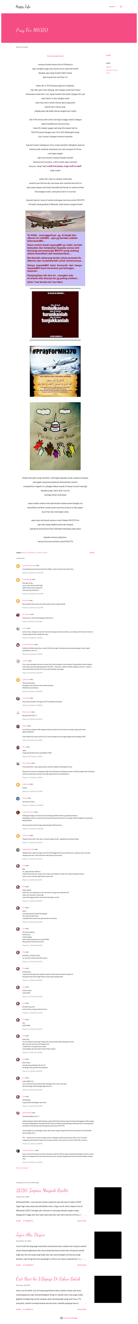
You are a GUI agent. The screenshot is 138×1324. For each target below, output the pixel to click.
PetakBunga (26, 579)
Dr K (24, 747)
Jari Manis (26, 614)
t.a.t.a (24, 628)
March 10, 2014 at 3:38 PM (32, 705)
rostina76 (25, 698)
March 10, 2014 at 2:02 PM (32, 673)
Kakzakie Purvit (28, 812)
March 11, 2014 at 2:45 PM (32, 842)
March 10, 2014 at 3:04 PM (32, 691)
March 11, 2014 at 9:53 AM (32, 791)
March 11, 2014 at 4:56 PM (32, 1106)
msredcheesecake (28, 565)
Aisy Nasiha (26, 763)
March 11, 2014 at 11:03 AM (32, 805)
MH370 (108, 67)
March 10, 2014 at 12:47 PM (32, 608)
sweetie (25, 661)
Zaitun (24, 726)
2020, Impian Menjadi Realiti (42, 1190)
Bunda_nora (26, 712)
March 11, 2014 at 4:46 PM (32, 945)
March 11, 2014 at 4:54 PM (32, 1052)
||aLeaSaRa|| (27, 1113)
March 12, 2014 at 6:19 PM (32, 1162)
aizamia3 (25, 600)
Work (108, 73)
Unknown (25, 679)
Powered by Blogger (69, 1318)
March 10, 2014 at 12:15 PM (32, 594)
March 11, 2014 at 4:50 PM (32, 980)
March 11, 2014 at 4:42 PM (32, 880)
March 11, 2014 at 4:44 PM (32, 901)
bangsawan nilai (28, 849)
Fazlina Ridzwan (28, 644)
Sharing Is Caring (111, 70)
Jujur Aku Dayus (30, 1234)
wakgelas (25, 784)
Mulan (24, 798)
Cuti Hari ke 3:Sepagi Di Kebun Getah (48, 1279)
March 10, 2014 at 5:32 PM (32, 756)
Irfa (23, 865)
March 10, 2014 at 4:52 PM (32, 740)
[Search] (112, 6)
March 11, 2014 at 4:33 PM (32, 859)
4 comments (28, 1221)
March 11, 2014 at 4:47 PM (32, 961)
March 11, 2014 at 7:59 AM (32, 777)
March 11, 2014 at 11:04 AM (32, 829)
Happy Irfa (23, 6)
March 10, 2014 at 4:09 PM (32, 719)
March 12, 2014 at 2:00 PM (32, 1144)
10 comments (28, 1265)
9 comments (28, 1309)
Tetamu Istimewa (28, 1150)
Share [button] (108, 55)
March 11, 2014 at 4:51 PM (32, 996)
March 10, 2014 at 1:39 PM (32, 654)
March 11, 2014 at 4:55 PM (32, 1090)
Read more (82, 1221)
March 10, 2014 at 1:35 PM (32, 638)
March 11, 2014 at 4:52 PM (32, 1013)
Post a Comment (22, 1168)
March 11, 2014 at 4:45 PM (32, 922)
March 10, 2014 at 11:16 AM (32, 573)
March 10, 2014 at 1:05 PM (32, 621)
